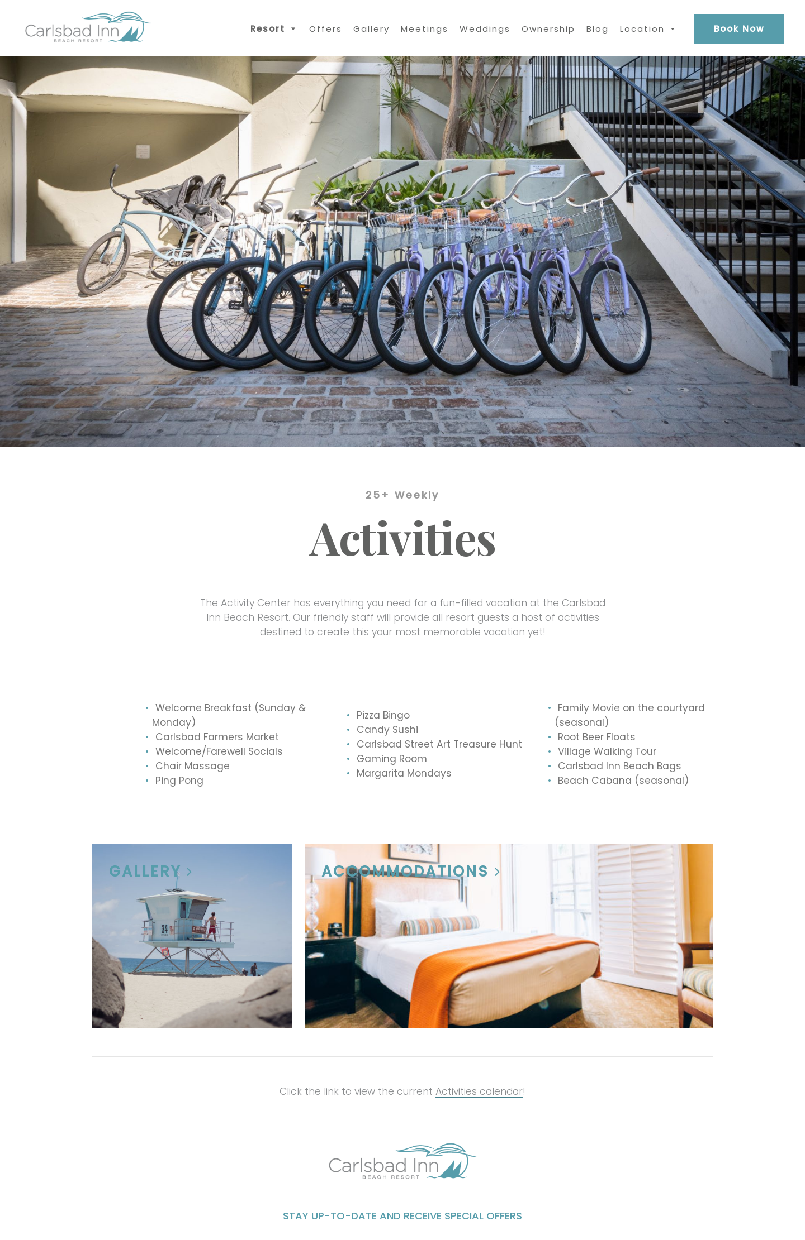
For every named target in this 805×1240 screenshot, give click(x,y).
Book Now (739, 29)
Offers (325, 29)
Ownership (548, 29)
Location (642, 29)
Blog (597, 29)
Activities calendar (479, 1091)
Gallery (371, 29)
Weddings (485, 29)
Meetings (424, 29)
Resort (267, 29)
